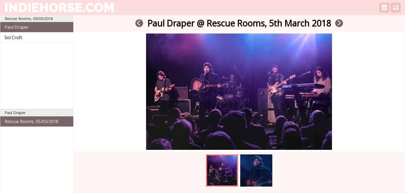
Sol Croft (13, 37)
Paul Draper (17, 27)
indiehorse (59, 7)
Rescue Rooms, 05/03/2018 (31, 121)
